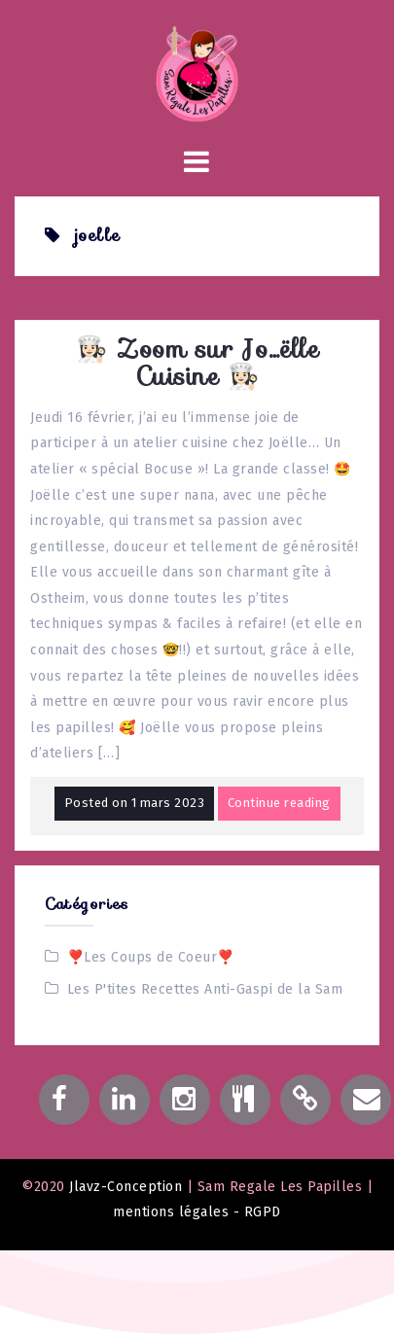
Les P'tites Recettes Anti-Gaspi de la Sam (205, 989)
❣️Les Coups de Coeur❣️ (150, 957)
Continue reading (279, 802)
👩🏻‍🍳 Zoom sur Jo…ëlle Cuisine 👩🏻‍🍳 (197, 363)
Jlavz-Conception (125, 1186)
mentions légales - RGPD (197, 1212)
